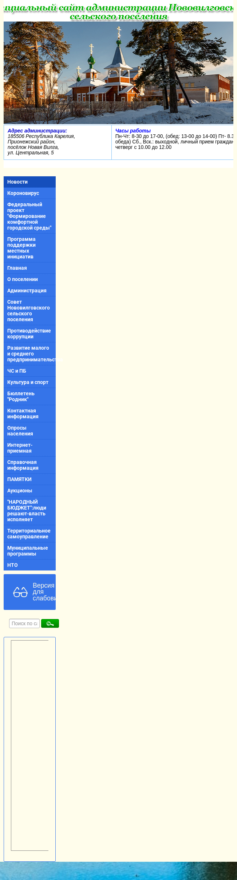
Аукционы (19, 490)
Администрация (27, 290)
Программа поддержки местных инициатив (21, 248)
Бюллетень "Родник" (21, 396)
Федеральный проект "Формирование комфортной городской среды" (29, 216)
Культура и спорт (27, 382)
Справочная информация (23, 465)
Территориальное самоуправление (29, 533)
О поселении (22, 279)
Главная (17, 268)
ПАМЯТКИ (19, 479)
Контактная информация (23, 413)
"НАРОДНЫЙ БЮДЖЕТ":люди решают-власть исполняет (26, 510)
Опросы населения (20, 431)
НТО (12, 565)
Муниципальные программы (27, 551)
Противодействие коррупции (29, 333)
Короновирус (23, 193)
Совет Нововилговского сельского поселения (28, 310)
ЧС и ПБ (16, 371)
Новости (17, 182)
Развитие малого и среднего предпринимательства (31, 353)
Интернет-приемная (19, 448)
